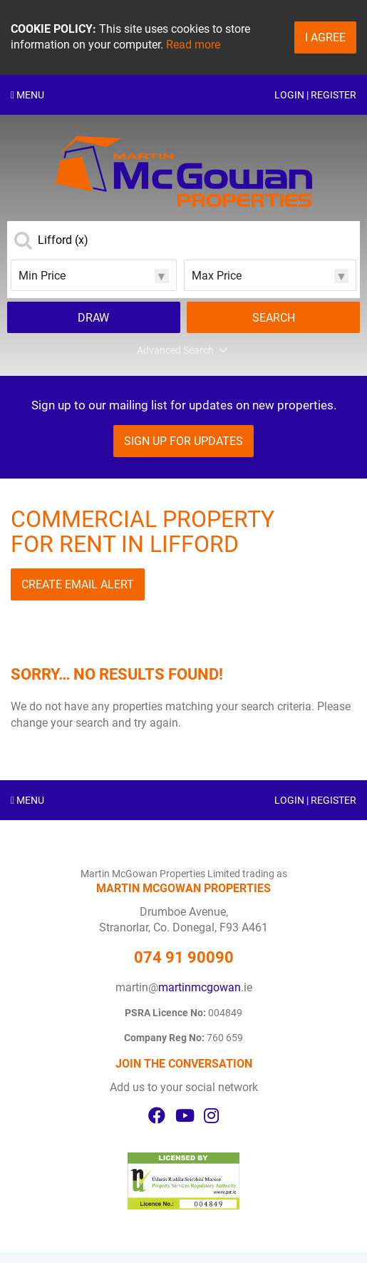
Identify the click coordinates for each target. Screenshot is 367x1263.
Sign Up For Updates (183, 441)
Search (273, 317)
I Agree (325, 37)
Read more (193, 44)
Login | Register (315, 95)
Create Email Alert (77, 584)
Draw (93, 317)
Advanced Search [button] (183, 351)
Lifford (63, 240)
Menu (27, 95)
